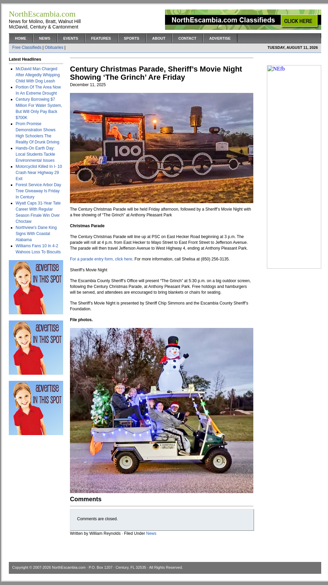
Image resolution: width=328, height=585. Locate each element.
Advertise (220, 38)
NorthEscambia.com (69, 567)
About (158, 38)
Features (101, 38)
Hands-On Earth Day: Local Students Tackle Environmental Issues (35, 154)
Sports (131, 38)
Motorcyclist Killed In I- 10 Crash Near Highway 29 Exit (39, 172)
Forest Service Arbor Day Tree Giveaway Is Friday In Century (38, 190)
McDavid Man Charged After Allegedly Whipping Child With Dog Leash (38, 74)
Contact (187, 38)
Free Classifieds (26, 47)
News (44, 38)
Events (70, 38)
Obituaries (54, 47)
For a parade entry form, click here (101, 259)
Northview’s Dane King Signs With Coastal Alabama (36, 233)
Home (20, 38)
